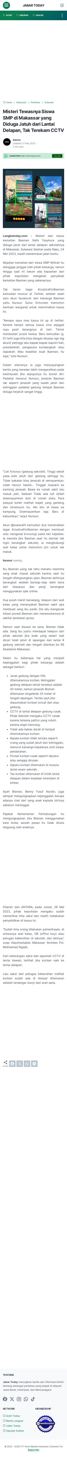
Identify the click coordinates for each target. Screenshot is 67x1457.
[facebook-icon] (5, 1399)
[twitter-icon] (12, 1399)
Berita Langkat (13, 1420)
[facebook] (12, 1064)
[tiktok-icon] (33, 1399)
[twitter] (19, 1064)
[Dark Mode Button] (62, 5)
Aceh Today (11, 1415)
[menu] (6, 5)
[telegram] (34, 1064)
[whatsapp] (27, 1064)
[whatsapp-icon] (26, 1399)
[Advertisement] (33, 60)
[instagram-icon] (19, 1399)
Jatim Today (12, 1425)
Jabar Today (33, 5)
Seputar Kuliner (13, 1430)
